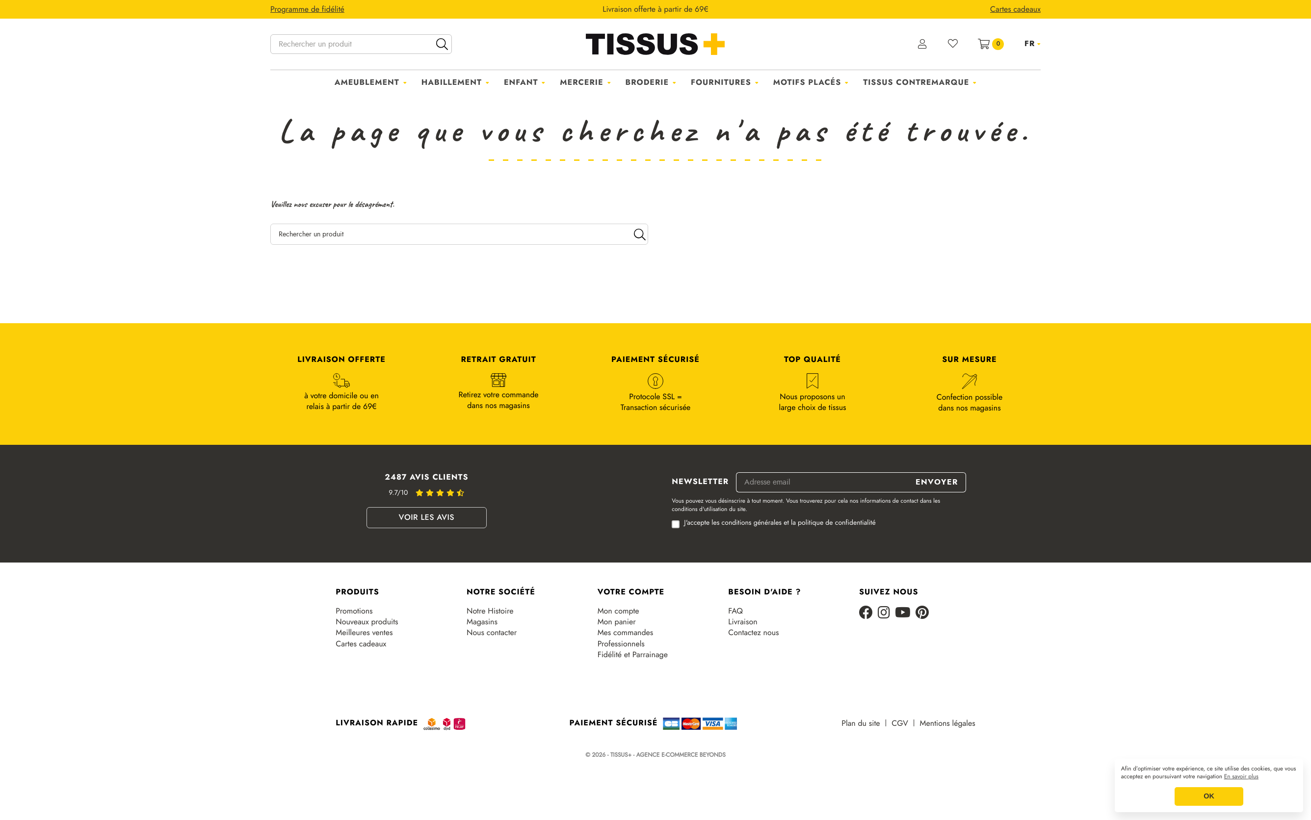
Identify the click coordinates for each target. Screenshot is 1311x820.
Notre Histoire (490, 611)
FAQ (735, 611)
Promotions (354, 611)
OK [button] (1209, 796)
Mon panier (617, 621)
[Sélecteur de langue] (1032, 43)
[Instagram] (884, 613)
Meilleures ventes (364, 632)
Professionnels (621, 644)
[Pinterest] (922, 613)
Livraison (742, 621)
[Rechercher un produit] (361, 44)
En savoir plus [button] (1241, 777)
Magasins (482, 621)
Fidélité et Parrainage (633, 654)
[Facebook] (866, 613)
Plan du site (860, 723)
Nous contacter (492, 632)
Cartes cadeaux (361, 644)
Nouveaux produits (367, 621)
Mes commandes (626, 632)
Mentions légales (947, 723)
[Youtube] (903, 613)
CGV (899, 723)
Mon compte (618, 611)
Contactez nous (753, 632)
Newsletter (700, 482)
